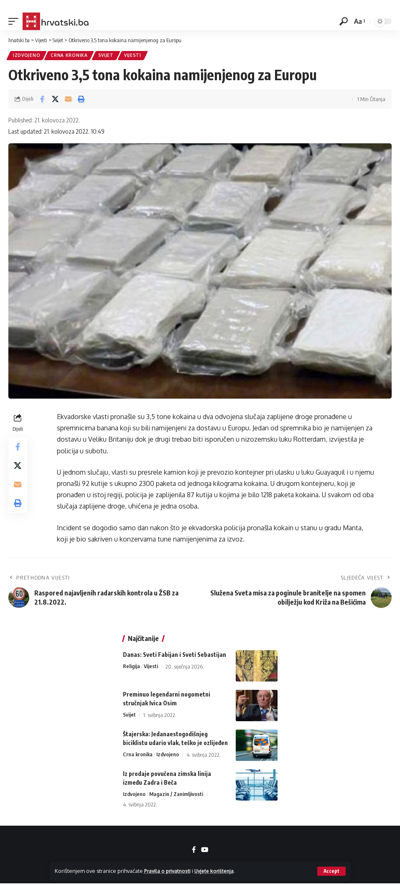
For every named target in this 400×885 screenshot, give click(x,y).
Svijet (108, 55)
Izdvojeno (27, 55)
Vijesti (135, 55)
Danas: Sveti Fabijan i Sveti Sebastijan (174, 655)
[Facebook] (194, 851)
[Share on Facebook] (42, 100)
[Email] (68, 100)
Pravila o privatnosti (170, 870)
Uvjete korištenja (223, 870)
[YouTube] (205, 851)
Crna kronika (70, 55)
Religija (131, 667)
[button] (331, 871)
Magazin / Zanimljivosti (177, 795)
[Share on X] (55, 100)
